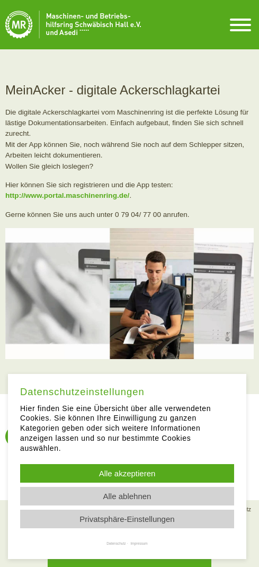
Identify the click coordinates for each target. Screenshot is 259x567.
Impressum (139, 543)
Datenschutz (116, 543)
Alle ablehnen (127, 496)
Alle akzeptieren (127, 473)
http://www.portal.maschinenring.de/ (67, 195)
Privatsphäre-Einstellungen (126, 519)
